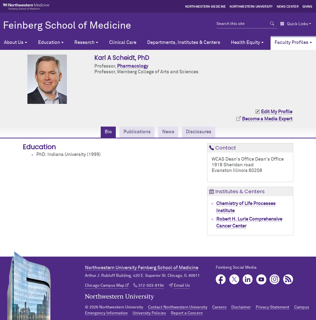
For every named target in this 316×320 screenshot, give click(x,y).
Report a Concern (187, 313)
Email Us (182, 285)
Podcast (288, 279)
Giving (307, 6)
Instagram (275, 279)
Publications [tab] (137, 132)
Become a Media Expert (267, 119)
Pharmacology (132, 66)
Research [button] (84, 42)
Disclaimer (241, 307)
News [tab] (168, 132)
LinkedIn (248, 279)
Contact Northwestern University (177, 307)
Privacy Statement (272, 307)
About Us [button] (13, 42)
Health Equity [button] (245, 42)
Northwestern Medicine (205, 6)
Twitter (234, 279)
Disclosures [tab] (198, 132)
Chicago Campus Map (104, 285)
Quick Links (294, 24)
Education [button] (49, 42)
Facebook (221, 279)
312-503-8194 (151, 285)
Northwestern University (251, 6)
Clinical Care (122, 42)
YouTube (261, 279)
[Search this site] (242, 23)
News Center (288, 6)
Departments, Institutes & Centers (183, 42)
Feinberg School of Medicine (67, 26)
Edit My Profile (276, 112)
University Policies (149, 313)
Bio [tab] (108, 132)
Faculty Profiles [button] (291, 42)
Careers (219, 307)
